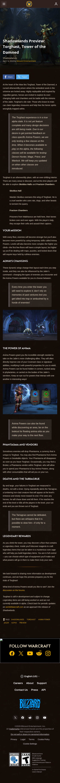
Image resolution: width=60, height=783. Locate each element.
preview (22, 623)
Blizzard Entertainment (26, 61)
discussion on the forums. (14, 590)
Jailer (6, 623)
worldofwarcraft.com (14, 607)
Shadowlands (17, 619)
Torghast (31, 619)
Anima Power (44, 619)
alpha (14, 623)
